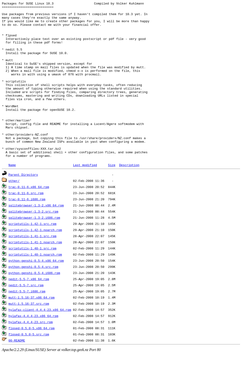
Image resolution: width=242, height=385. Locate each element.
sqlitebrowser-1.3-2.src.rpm (33, 242)
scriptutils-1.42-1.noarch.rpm (35, 261)
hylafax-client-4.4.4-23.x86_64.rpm (40, 341)
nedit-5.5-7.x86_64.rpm (29, 310)
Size (111, 196)
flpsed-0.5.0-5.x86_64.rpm (32, 359)
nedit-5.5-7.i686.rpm (27, 322)
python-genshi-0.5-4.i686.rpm (34, 304)
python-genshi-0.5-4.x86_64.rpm (36, 292)
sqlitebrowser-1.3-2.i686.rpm (34, 249)
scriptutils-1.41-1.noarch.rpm (35, 273)
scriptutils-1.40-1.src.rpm (32, 279)
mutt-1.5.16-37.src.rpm (29, 335)
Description (129, 196)
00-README (17, 371)
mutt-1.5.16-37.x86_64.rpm (32, 328)
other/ (14, 212)
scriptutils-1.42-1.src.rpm (32, 255)
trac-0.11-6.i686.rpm (27, 230)
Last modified (85, 196)
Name (12, 196)
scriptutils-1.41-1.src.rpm (32, 267)
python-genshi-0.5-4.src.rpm (33, 298)
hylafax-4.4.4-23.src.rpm (31, 353)
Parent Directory (23, 206)
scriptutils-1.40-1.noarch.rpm (35, 285)
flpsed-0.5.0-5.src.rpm (29, 365)
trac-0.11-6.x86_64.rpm (29, 218)
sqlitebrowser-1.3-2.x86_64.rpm (36, 236)
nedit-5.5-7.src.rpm (26, 316)
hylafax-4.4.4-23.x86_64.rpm (33, 347)
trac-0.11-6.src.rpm (26, 224)
